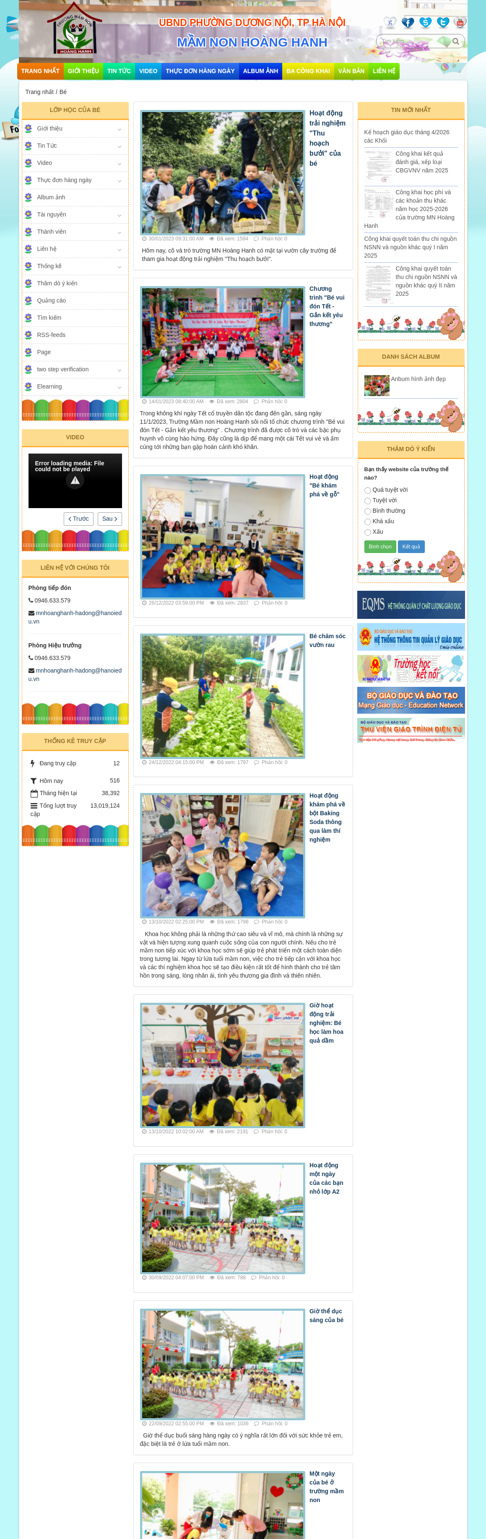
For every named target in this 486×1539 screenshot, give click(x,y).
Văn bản (351, 71)
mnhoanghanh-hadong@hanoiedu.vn (88, 1501)
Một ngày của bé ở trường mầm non (286, 903)
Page (44, 352)
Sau (109, 518)
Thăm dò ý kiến (57, 283)
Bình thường (384, 511)
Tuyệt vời (380, 500)
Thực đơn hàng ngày (200, 71)
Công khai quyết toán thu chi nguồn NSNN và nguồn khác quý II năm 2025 (426, 281)
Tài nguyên (51, 214)
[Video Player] (75, 481)
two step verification (63, 369)
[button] (75, 480)
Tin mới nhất (411, 110)
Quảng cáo (51, 300)
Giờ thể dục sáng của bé (271, 817)
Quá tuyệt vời (386, 490)
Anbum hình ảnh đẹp (418, 379)
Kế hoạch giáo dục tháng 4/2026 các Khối (407, 136)
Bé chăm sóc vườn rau (268, 417)
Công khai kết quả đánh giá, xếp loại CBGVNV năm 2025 (422, 162)
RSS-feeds (51, 334)
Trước (78, 518)
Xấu (373, 532)
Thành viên (51, 231)
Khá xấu (379, 521)
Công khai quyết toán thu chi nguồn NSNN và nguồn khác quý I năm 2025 (410, 247)
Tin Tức (119, 71)
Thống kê (49, 266)
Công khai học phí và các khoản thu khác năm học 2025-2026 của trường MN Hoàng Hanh (409, 209)
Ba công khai (308, 71)
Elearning (49, 386)
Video (148, 71)
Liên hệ (384, 71)
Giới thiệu (83, 71)
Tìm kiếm (49, 317)
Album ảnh (260, 71)
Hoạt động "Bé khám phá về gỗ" (281, 324)
